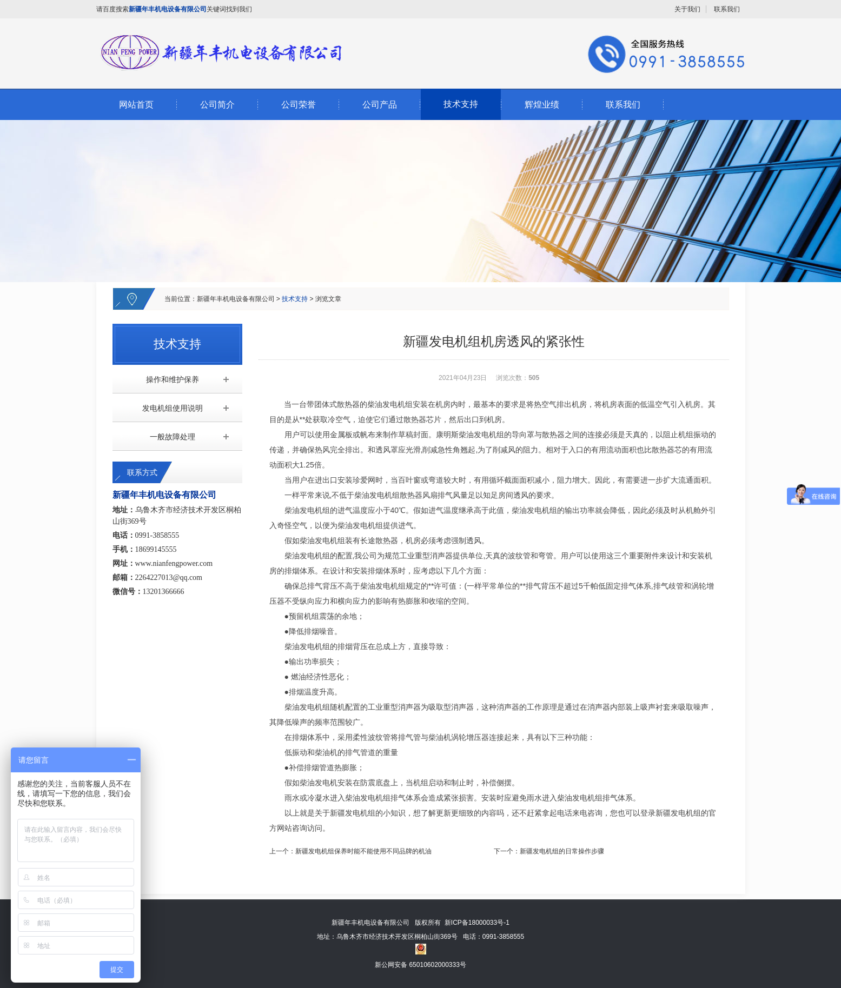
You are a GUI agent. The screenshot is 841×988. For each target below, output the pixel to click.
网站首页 (136, 104)
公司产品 (379, 104)
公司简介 (217, 104)
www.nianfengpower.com (174, 563)
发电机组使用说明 (172, 408)
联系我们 (727, 9)
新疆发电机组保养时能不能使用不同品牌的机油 (363, 851)
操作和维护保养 (172, 379)
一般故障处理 (172, 436)
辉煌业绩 (542, 104)
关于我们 (687, 9)
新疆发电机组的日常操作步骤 (562, 851)
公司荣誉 (298, 104)
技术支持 (460, 104)
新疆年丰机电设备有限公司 (236, 299)
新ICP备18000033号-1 (477, 922)
